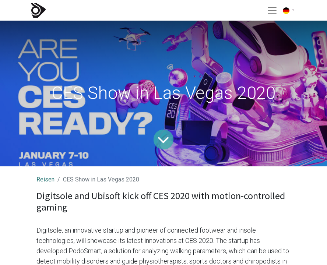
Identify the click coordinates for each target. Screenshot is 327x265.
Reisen (45, 179)
